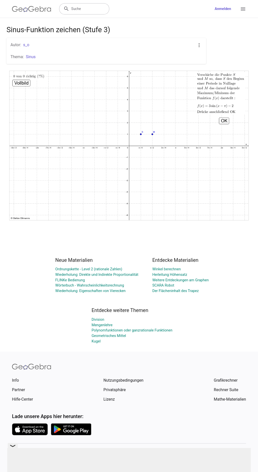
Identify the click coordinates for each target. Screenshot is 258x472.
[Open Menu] (243, 9)
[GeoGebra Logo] (31, 9)
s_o (26, 44)
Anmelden (223, 9)
